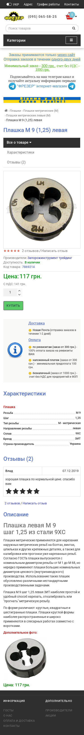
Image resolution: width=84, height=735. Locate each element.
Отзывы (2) (16, 162)
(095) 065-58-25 (42, 17)
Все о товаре (19, 142)
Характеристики (20, 152)
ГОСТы (8, 710)
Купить (13, 305)
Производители (58, 710)
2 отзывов (29, 251)
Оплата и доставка (19, 720)
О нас (7, 715)
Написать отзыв (54, 251)
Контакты (11, 726)
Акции (50, 715)
